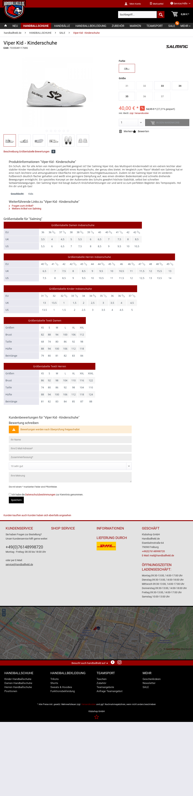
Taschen (101, 679)
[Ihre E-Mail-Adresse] (70, 448)
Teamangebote (105, 687)
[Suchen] (160, 14)
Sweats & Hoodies (61, 687)
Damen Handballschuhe (18, 683)
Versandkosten (88, 704)
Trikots (54, 679)
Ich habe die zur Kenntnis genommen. (47, 494)
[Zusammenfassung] (70, 457)
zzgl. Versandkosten (139, 113)
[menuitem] (156, 4)
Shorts (54, 683)
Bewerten (141, 131)
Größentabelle (26, 151)
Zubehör (101, 683)
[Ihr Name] (70, 439)
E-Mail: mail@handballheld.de (158, 555)
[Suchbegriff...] (141, 14)
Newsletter (149, 683)
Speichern (16, 500)
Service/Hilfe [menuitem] (179, 3)
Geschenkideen (152, 679)
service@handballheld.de (19, 564)
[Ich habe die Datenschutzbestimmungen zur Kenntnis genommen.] (10, 494)
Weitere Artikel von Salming (25, 208)
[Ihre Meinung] (70, 477)
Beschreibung (11, 151)
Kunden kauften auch (15, 515)
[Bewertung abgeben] (70, 466)
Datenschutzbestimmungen (40, 494)
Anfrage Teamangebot (109, 691)
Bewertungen (45, 151)
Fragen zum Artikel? (21, 205)
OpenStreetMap (173, 649)
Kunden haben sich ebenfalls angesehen (49, 515)
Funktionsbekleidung (62, 691)
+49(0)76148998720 (24, 547)
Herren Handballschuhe (18, 687)
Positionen (10, 691)
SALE (146, 687)
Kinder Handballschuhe (17, 679)
